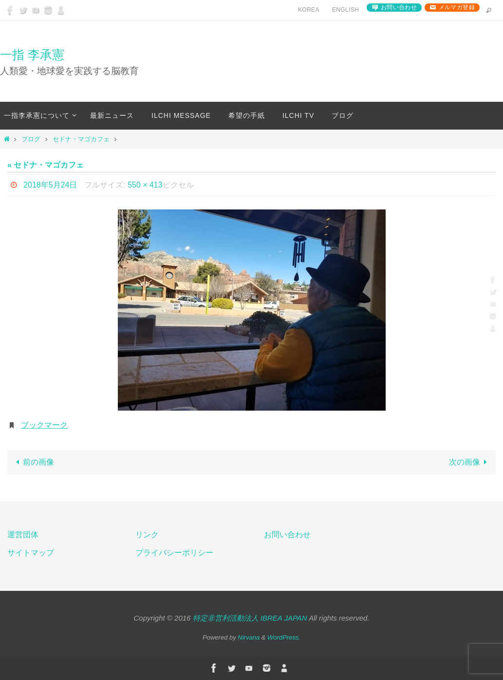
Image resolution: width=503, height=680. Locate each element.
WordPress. (283, 637)
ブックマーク (44, 425)
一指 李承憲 (32, 54)
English (345, 9)
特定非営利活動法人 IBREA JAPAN (250, 618)
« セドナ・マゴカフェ (45, 165)
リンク (147, 534)
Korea (308, 9)
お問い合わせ (399, 7)
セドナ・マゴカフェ (81, 139)
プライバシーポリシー (174, 552)
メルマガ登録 (457, 7)
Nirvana (249, 637)
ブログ (30, 139)
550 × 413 (145, 185)
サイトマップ (30, 552)
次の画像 (470, 462)
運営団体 (22, 534)
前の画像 (33, 462)
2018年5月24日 (50, 185)
